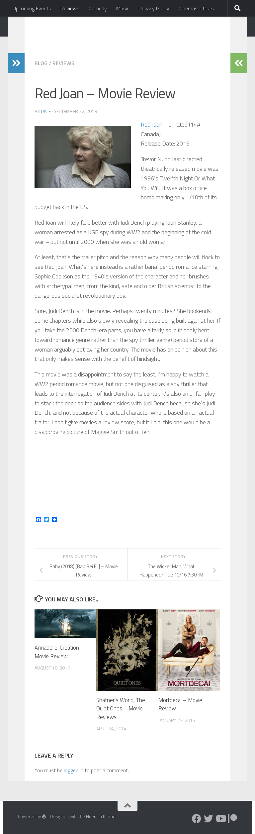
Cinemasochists (196, 8)
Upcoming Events (32, 8)
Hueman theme (101, 816)
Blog (41, 63)
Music (122, 8)
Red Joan (151, 124)
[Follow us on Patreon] (232, 818)
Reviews (69, 8)
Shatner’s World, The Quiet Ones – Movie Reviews (120, 708)
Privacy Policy (153, 8)
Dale (46, 111)
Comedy (98, 8)
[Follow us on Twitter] (208, 818)
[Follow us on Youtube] (220, 818)
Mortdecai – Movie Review (180, 704)
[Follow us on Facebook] (196, 818)
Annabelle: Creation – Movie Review (59, 652)
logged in (73, 770)
